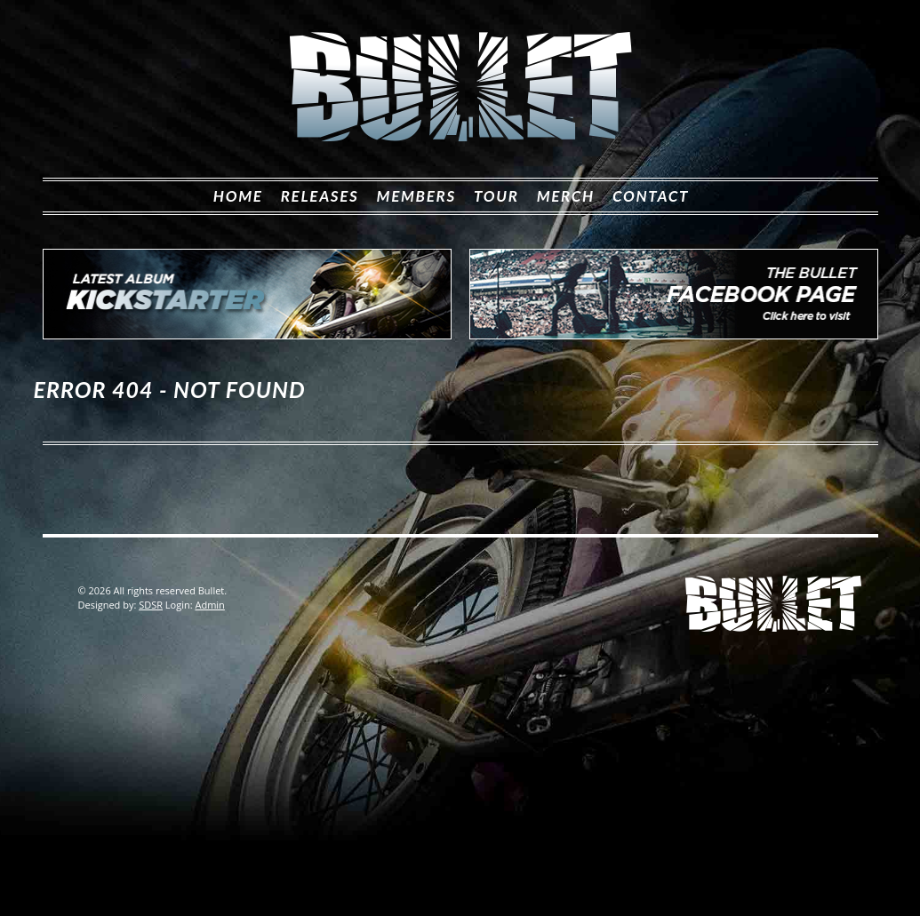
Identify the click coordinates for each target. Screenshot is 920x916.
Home (238, 196)
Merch (566, 196)
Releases (320, 196)
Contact (650, 196)
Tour (496, 196)
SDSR (151, 604)
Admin (209, 604)
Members (416, 196)
